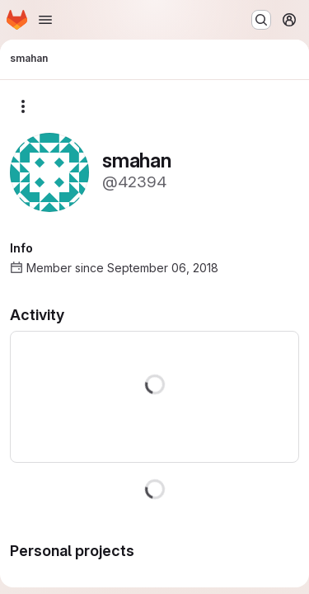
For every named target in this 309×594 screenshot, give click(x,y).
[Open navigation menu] (45, 20)
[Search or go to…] (261, 20)
